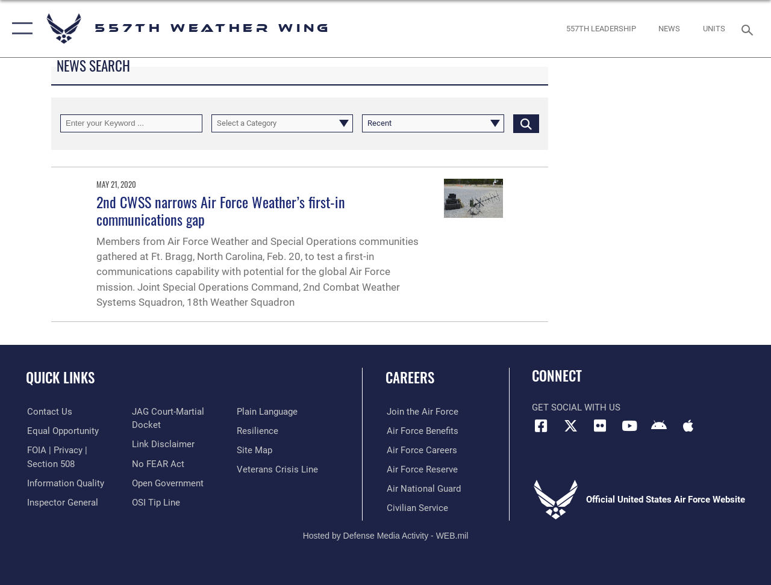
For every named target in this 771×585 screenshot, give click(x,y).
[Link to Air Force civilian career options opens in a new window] (416, 507)
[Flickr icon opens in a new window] (600, 426)
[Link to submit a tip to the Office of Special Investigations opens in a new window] (155, 502)
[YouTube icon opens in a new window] (629, 426)
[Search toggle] (749, 29)
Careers (410, 378)
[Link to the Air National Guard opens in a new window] (423, 488)
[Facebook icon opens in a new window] (541, 426)
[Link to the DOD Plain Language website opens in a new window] (267, 411)
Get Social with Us (576, 407)
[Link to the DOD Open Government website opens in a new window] (167, 482)
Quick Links (60, 378)
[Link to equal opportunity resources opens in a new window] (62, 431)
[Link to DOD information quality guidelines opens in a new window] (64, 482)
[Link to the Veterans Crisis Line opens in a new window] (277, 468)
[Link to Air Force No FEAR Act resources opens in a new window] (157, 463)
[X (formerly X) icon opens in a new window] (570, 426)
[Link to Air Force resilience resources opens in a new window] (257, 431)
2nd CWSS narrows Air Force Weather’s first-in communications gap (220, 210)
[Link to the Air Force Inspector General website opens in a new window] (61, 502)
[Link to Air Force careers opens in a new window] (421, 449)
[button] (19, 28)
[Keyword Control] (131, 123)
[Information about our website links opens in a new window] (162, 444)
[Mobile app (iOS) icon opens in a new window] (688, 426)
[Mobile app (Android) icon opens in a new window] (659, 426)
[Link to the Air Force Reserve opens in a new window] (421, 468)
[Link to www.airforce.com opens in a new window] (421, 411)
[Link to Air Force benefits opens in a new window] (421, 431)
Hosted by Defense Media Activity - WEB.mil (386, 535)
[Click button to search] (526, 123)
